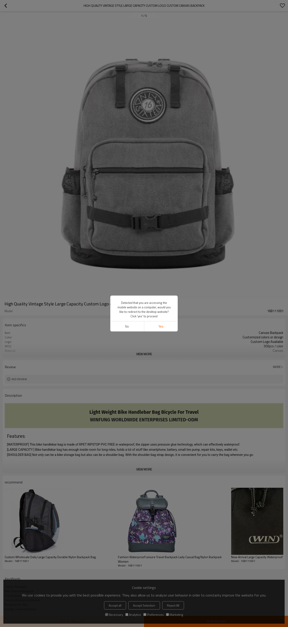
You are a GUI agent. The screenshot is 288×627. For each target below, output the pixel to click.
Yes (161, 326)
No (127, 326)
